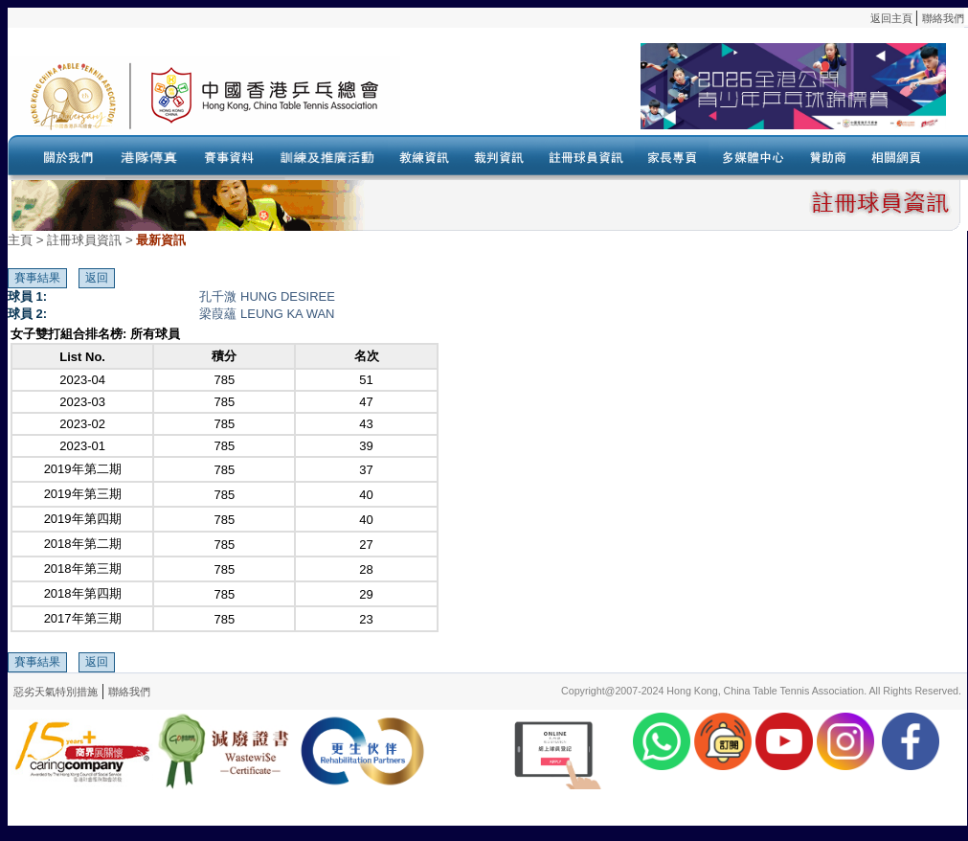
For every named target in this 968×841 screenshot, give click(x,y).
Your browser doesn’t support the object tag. (673, 95)
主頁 (20, 240)
